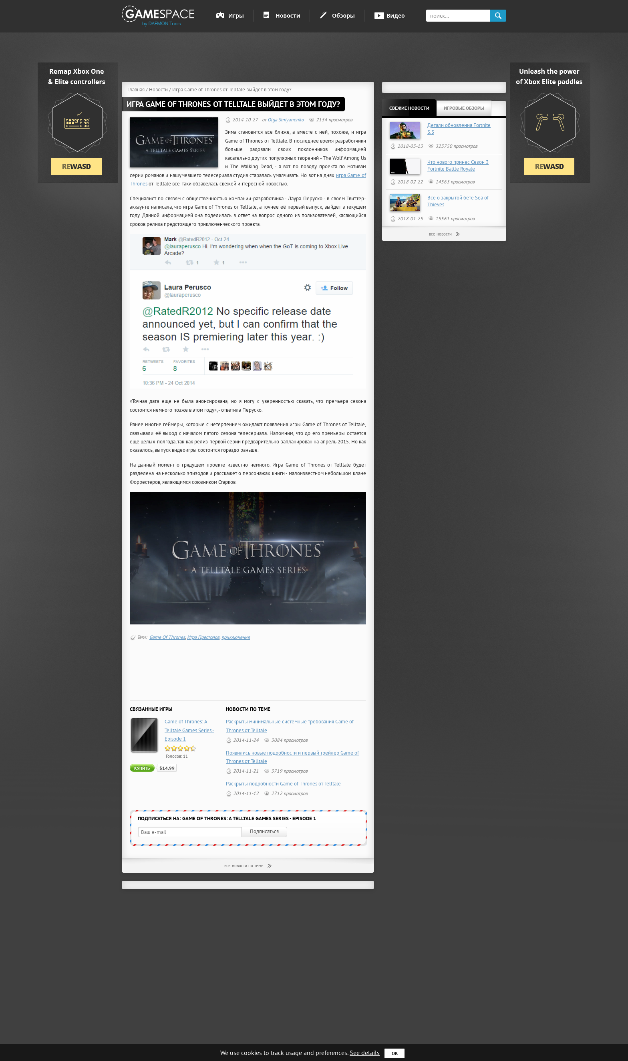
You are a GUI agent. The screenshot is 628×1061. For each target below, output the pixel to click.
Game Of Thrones (167, 637)
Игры (236, 15)
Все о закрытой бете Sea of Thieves (458, 201)
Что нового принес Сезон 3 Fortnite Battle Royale (458, 165)
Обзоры (343, 15)
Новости (288, 15)
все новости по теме (244, 865)
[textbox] (458, 16)
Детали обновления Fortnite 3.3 (459, 128)
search (498, 16)
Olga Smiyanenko (286, 120)
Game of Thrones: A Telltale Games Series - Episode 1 (189, 730)
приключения (235, 637)
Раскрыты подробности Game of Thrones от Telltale (283, 783)
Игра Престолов (203, 637)
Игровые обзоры (464, 108)
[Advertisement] (317, 56)
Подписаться (264, 831)
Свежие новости (409, 108)
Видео (395, 15)
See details (365, 1053)
